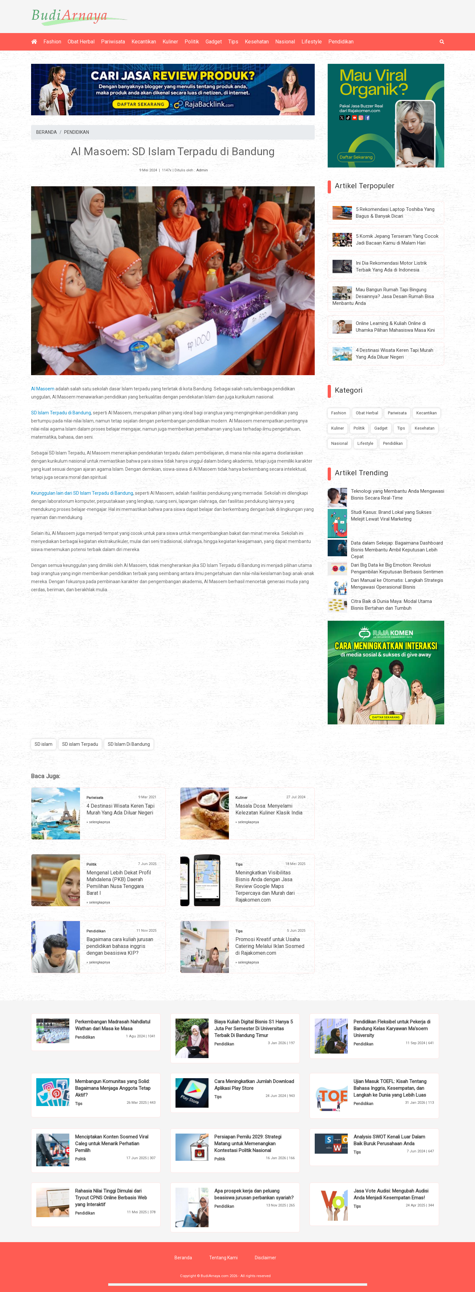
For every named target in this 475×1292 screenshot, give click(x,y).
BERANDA (46, 132)
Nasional (285, 42)
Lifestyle (311, 42)
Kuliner (170, 42)
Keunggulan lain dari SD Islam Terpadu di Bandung (82, 493)
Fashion (52, 42)
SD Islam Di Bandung (129, 744)
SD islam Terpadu (80, 744)
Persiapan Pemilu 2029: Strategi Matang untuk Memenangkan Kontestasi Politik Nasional (247, 1143)
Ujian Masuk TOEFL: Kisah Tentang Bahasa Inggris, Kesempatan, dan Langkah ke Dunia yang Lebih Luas (390, 1088)
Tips (233, 42)
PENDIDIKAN (76, 132)
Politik (192, 42)
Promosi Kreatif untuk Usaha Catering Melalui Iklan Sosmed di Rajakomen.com (269, 946)
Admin (202, 170)
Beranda (183, 1257)
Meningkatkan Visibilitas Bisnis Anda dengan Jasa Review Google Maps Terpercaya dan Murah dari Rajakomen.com (265, 886)
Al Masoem (42, 388)
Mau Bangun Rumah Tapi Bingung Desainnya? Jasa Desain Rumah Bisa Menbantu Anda (383, 296)
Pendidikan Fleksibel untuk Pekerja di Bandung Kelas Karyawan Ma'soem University (392, 1028)
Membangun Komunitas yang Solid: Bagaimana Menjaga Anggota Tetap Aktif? (113, 1088)
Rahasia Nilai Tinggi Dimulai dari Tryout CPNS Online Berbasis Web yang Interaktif (111, 1197)
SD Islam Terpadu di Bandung (61, 412)
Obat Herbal (81, 42)
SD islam (43, 744)
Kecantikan (143, 42)
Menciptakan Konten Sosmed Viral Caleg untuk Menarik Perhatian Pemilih (111, 1143)
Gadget (214, 42)
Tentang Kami (223, 1257)
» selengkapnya (98, 822)
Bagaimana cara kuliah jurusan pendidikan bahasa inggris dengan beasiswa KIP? (119, 946)
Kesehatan (257, 42)
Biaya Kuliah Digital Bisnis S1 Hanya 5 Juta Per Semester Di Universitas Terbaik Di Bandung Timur (253, 1028)
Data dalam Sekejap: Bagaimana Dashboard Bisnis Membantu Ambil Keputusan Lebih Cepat (397, 549)
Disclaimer (265, 1257)
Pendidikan (341, 42)
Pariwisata (113, 42)
